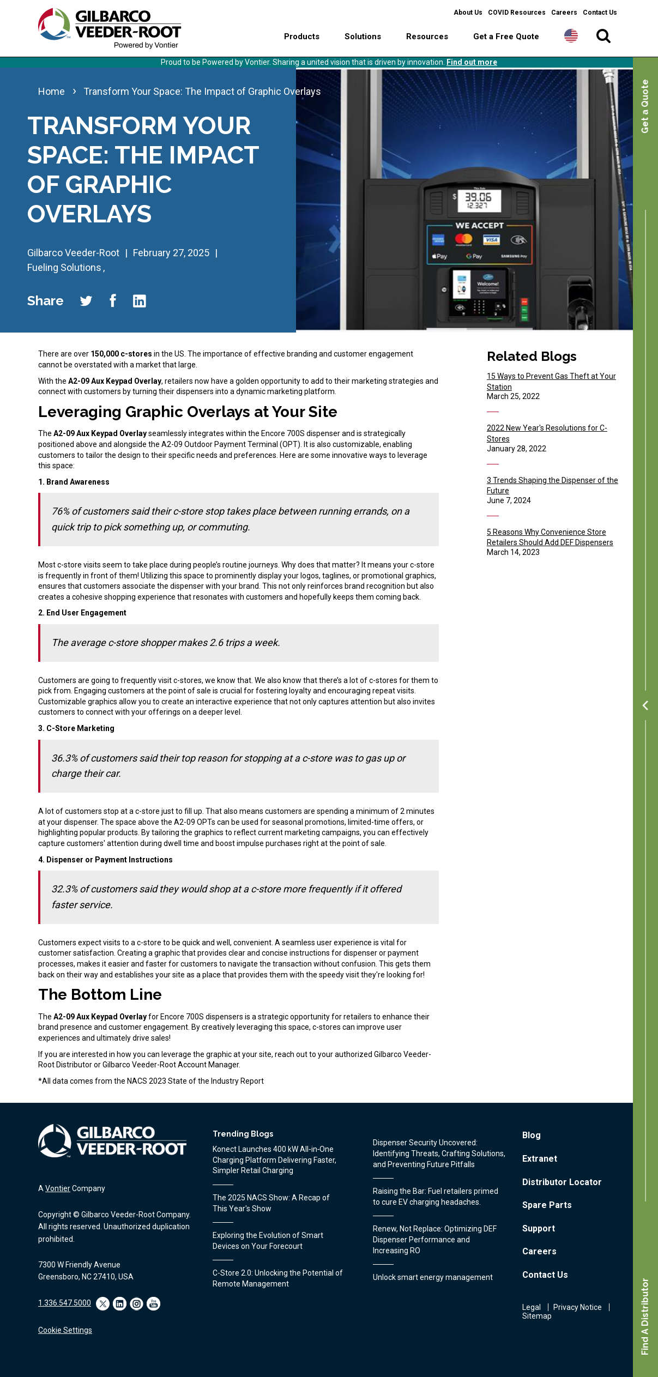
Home (51, 91)
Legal (531, 1307)
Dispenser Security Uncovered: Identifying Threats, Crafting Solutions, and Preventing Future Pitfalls (439, 1153)
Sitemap (537, 1316)
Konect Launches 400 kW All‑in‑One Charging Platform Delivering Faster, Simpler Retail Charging (274, 1160)
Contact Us (600, 12)
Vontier (57, 1188)
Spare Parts (547, 1205)
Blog (531, 1135)
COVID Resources (517, 12)
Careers (564, 12)
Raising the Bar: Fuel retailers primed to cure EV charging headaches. (435, 1196)
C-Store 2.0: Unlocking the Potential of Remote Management (278, 1278)
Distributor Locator (562, 1182)
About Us (468, 12)
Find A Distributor (645, 1316)
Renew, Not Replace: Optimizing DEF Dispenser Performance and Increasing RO (435, 1239)
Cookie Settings (65, 1330)
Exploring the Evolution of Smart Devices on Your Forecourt (268, 1241)
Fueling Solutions (64, 267)
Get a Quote (645, 106)
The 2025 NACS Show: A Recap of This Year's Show (271, 1203)
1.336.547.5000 (64, 1303)
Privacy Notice (577, 1307)
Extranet (539, 1158)
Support (538, 1228)
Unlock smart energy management (433, 1277)
